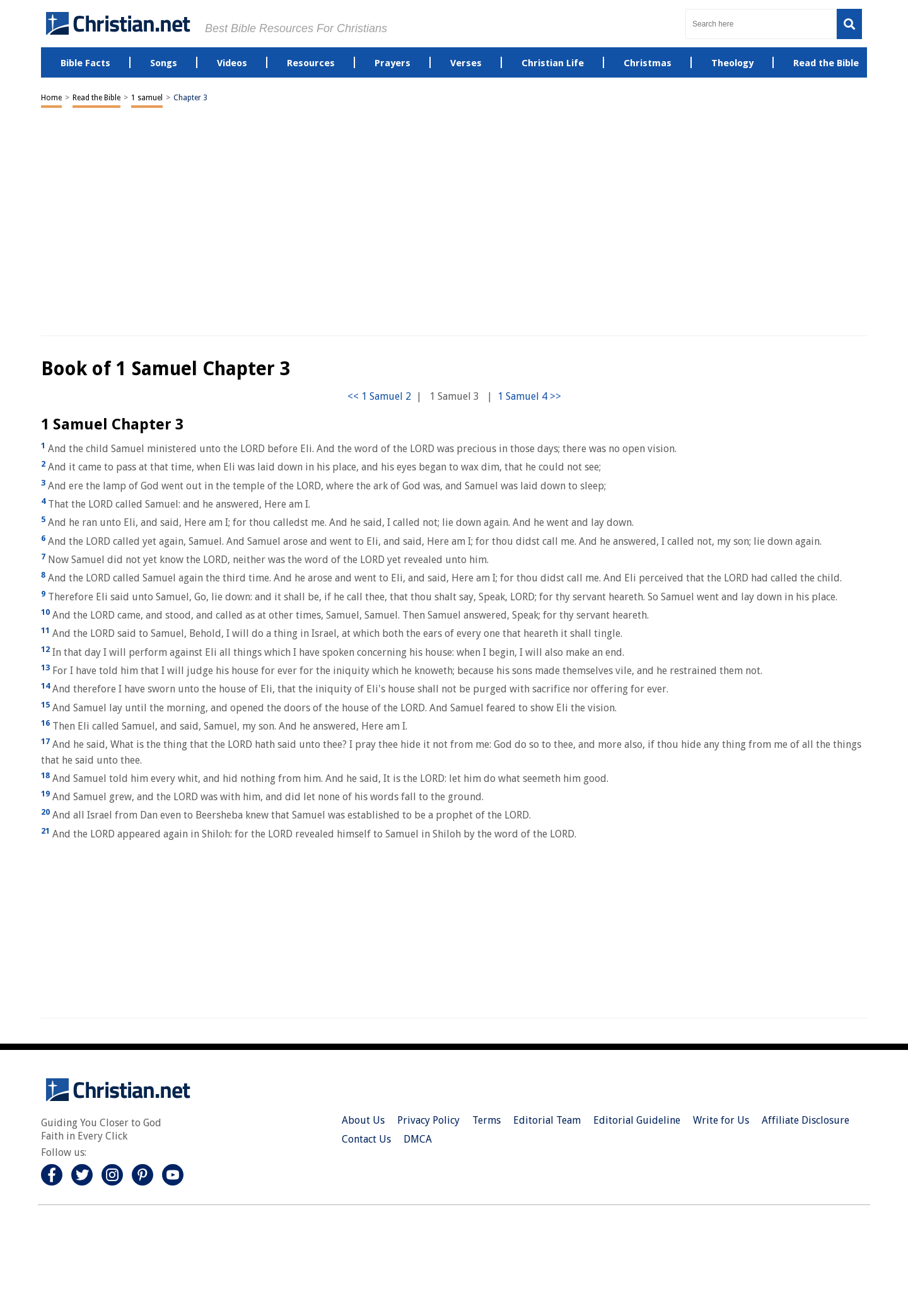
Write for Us (721, 1120)
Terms (486, 1120)
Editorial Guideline (636, 1120)
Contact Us (366, 1139)
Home (51, 97)
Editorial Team (547, 1120)
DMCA (418, 1139)
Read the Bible (96, 97)
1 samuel (147, 97)
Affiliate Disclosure (805, 1120)
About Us (363, 1120)
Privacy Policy (428, 1120)
